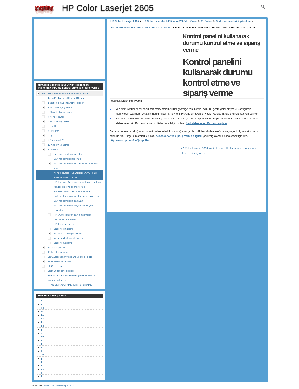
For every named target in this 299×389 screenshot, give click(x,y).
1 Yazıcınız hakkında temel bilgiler (66, 102)
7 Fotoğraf (53, 130)
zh (42, 354)
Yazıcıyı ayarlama (63, 243)
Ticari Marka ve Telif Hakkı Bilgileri (66, 98)
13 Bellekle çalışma (58, 252)
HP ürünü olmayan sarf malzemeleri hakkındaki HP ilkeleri (73, 217)
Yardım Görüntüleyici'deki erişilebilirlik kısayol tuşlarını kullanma (72, 277)
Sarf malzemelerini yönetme (233, 21)
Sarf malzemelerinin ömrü (67, 158)
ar (42, 340)
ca (42, 336)
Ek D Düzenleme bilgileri (61, 271)
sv (42, 333)
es (42, 318)
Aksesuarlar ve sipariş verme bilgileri (179, 136)
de (42, 307)
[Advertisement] (145, 61)
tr (42, 300)
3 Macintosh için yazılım (60, 112)
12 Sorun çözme (56, 247)
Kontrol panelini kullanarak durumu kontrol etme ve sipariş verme (76, 175)
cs (42, 311)
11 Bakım (206, 21)
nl (42, 362)
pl (42, 358)
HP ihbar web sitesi (64, 224)
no (42, 325)
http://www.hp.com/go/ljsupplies (130, 140)
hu (42, 322)
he (42, 376)
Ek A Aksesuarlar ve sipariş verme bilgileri (70, 257)
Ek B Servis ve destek (59, 261)
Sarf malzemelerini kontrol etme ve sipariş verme (140, 27)
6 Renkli (52, 126)
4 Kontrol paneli (56, 116)
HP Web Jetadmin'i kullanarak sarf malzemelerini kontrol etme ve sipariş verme (77, 193)
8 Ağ (50, 135)
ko (42, 315)
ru (42, 304)
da (42, 369)
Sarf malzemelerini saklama (68, 200)
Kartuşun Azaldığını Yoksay (68, 233)
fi (41, 372)
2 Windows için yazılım (60, 107)
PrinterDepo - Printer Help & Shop (58, 386)
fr (42, 351)
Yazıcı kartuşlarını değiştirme (69, 238)
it (41, 344)
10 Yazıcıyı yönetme (58, 144)
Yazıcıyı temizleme (63, 229)
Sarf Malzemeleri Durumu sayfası (206, 123)
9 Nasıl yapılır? (56, 140)
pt (42, 329)
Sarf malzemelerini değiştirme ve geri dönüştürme (73, 207)
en (42, 365)
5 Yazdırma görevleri (58, 121)
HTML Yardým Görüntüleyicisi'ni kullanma (70, 285)
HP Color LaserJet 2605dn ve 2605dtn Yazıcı (169, 21)
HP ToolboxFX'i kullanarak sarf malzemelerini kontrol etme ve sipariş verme (77, 184)
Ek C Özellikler (55, 266)
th (42, 347)
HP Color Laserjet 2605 (44, 9)
